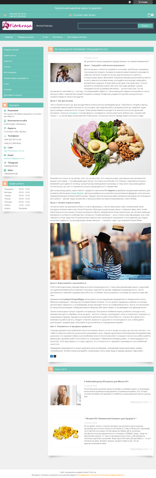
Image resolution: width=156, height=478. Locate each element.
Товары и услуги (26, 37)
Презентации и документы (16, 78)
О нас (45, 37)
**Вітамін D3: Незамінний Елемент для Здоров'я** (110, 418)
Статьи (7, 67)
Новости (8, 61)
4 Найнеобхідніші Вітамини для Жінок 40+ (106, 381)
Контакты (58, 37)
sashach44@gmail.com (14, 158)
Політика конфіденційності (112, 475)
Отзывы (8, 89)
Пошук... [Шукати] (145, 26)
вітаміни (73, 113)
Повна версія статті (139, 402)
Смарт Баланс (77, 193)
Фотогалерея (10, 72)
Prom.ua (92, 472)
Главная (9, 37)
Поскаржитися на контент (88, 475)
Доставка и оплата (77, 37)
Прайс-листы (10, 55)
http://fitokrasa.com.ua (14, 151)
